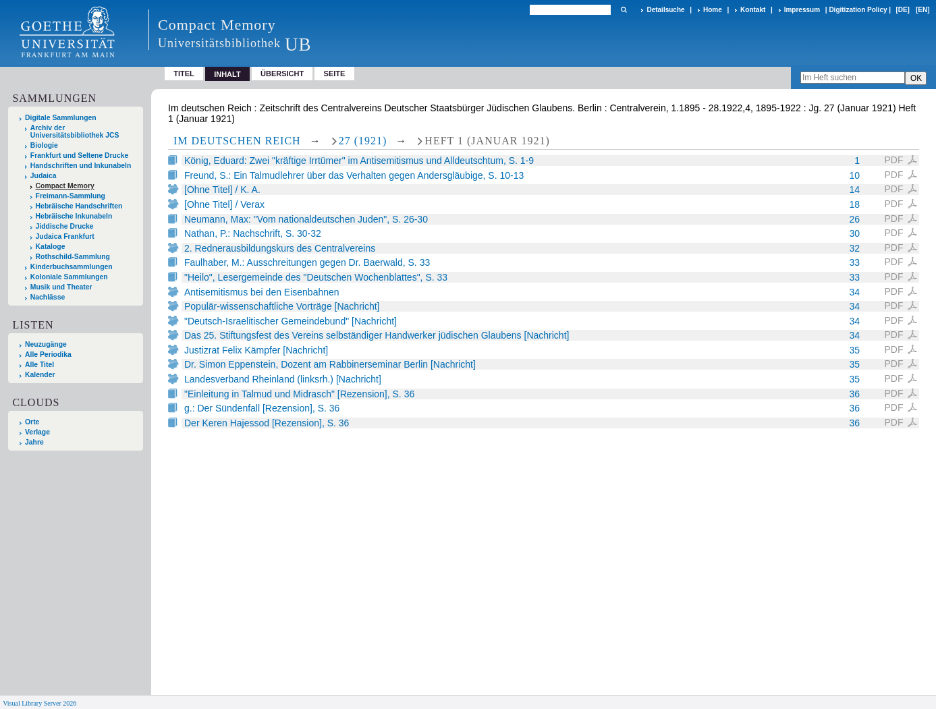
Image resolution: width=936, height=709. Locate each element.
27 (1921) (363, 140)
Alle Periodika (48, 354)
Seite (335, 73)
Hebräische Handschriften (79, 206)
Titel (183, 73)
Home (712, 9)
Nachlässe (47, 297)
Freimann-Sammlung (70, 196)
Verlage (37, 432)
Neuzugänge (46, 344)
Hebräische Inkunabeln (74, 216)
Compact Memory (65, 186)
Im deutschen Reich (237, 140)
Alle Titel (39, 364)
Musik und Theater (61, 287)
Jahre (34, 442)
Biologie (44, 145)
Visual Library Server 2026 (39, 703)
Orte (32, 422)
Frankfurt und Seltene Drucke (79, 155)
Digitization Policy (858, 9)
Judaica (43, 175)
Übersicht (282, 73)
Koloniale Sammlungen (69, 277)
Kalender (40, 374)
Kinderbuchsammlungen (71, 267)
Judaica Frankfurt (65, 236)
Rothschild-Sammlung (73, 256)
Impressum (802, 9)
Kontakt (752, 9)
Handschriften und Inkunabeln (81, 165)
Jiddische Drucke (65, 226)
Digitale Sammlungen (61, 117)
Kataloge (50, 246)
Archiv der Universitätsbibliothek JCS (74, 131)
